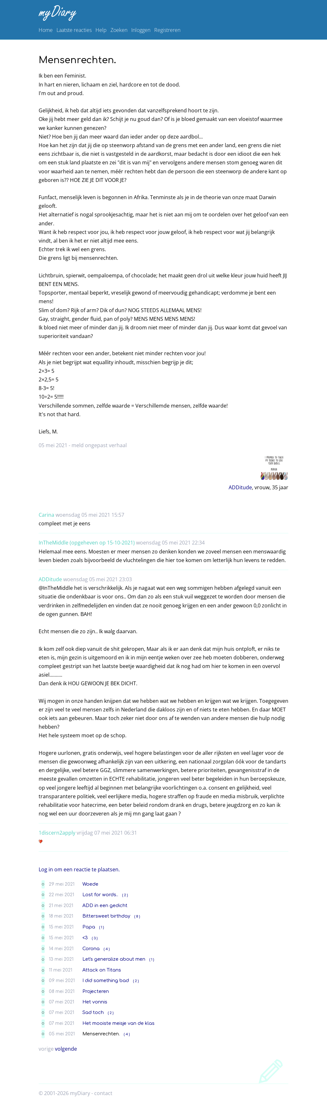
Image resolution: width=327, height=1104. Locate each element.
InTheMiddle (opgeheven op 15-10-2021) (87, 542)
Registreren (167, 30)
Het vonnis (94, 1001)
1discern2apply (57, 832)
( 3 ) (95, 938)
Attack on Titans (101, 970)
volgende (66, 1048)
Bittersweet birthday (106, 916)
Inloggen (140, 30)
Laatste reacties (74, 30)
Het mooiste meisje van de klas (118, 1023)
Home (46, 30)
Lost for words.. (100, 894)
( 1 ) (101, 927)
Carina (46, 514)
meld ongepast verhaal (99, 445)
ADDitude (240, 487)
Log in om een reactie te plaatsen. (79, 869)
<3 (85, 937)
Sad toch (93, 1012)
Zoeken (118, 30)
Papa (88, 926)
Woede (90, 884)
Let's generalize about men (113, 959)
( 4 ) (106, 949)
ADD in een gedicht (104, 905)
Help (101, 30)
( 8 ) (137, 916)
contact (103, 1093)
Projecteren (95, 991)
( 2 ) (125, 895)
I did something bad (105, 980)
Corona (91, 948)
